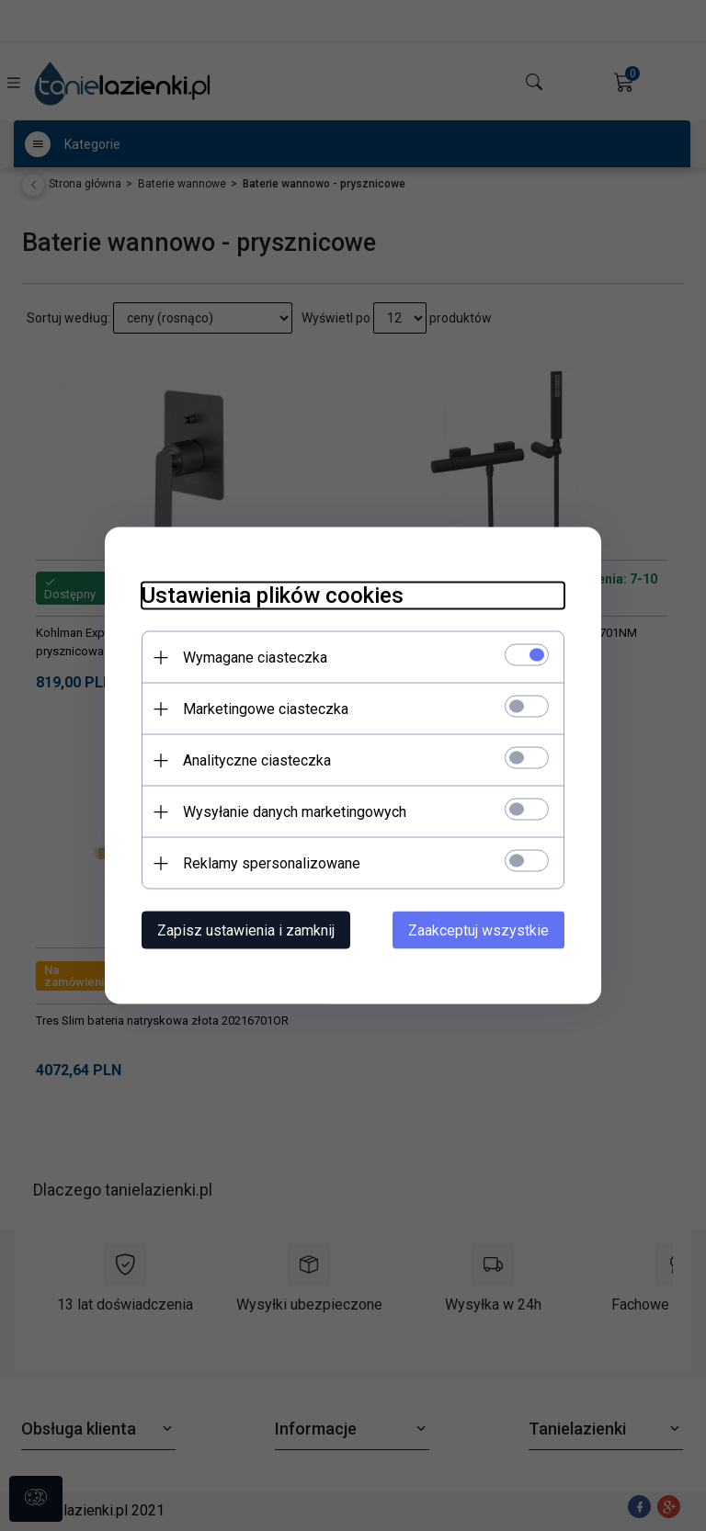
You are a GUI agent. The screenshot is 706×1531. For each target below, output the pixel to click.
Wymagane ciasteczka (255, 657)
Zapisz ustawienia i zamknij (246, 930)
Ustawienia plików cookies (273, 595)
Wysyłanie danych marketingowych (294, 812)
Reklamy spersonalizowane (271, 863)
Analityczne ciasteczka (257, 760)
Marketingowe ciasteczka (265, 709)
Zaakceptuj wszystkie (478, 930)
